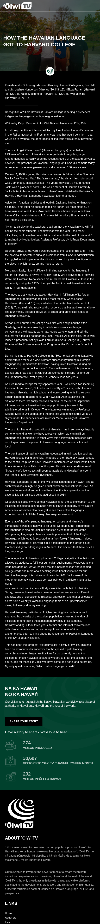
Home (8, 913)
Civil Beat (50, 123)
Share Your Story (24, 721)
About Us (10, 917)
